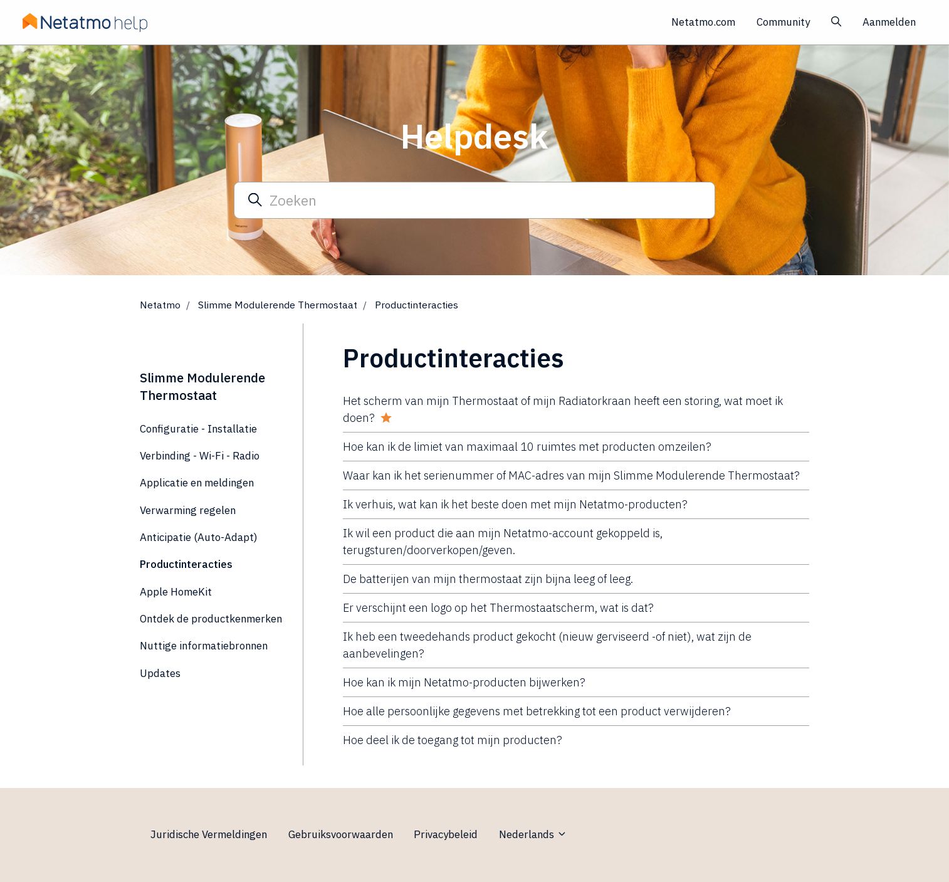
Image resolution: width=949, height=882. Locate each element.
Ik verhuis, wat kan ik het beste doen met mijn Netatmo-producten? (515, 504)
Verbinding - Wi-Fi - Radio (200, 456)
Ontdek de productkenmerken (211, 619)
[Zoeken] (474, 200)
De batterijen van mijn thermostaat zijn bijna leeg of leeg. (488, 579)
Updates (160, 673)
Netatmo (160, 304)
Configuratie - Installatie (198, 429)
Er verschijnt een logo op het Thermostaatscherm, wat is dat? (498, 608)
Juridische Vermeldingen (208, 834)
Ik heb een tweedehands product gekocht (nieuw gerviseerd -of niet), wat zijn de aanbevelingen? (547, 645)
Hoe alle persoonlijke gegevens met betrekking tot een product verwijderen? (537, 711)
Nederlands (533, 834)
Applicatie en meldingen (197, 483)
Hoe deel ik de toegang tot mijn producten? (452, 740)
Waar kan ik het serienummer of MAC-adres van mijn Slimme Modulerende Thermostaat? (571, 475)
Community (783, 22)
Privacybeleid (446, 834)
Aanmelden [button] (889, 22)
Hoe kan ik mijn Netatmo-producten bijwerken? (464, 682)
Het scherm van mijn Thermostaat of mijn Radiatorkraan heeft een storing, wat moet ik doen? (563, 409)
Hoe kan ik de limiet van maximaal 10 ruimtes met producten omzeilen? (527, 446)
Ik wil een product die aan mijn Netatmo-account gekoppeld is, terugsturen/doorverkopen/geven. (503, 541)
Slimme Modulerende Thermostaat (277, 304)
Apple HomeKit (176, 592)
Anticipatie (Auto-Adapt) (199, 537)
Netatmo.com (703, 22)
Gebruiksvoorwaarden (340, 834)
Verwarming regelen (188, 510)
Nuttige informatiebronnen (204, 646)
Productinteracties (416, 304)
